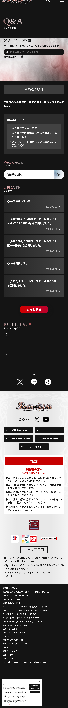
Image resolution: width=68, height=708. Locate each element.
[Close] (39, 681)
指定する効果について (51, 382)
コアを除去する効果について (20, 392)
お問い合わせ (35, 488)
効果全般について (17, 382)
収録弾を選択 (14, 179)
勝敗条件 (44, 362)
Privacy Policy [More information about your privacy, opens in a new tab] (7, 704)
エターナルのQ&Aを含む (38, 58)
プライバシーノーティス (51, 480)
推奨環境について (20, 471)
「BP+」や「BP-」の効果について (50, 392)
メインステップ (16, 352)
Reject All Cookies (35, 688)
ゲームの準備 (15, 342)
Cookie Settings (51, 471)
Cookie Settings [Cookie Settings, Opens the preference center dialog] (34, 691)
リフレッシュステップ (51, 342)
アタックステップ (49, 352)
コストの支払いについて (20, 372)
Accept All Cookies (35, 685)
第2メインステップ (18, 362)
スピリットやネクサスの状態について (51, 372)
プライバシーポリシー (20, 480)
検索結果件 (34, 93)
